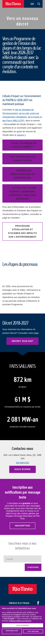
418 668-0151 (22, 463)
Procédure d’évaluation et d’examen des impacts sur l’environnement (22, 231)
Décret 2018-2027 (22, 341)
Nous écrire (22, 469)
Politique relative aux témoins (20, 557)
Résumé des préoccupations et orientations (22, 174)
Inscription (22, 526)
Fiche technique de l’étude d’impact (24, 145)
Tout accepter (22, 562)
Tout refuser (33, 568)
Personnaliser (12, 568)
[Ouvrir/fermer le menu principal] (32, 4)
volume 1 (21, 135)
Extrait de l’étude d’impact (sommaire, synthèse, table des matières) (22, 193)
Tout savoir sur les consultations (22, 159)
